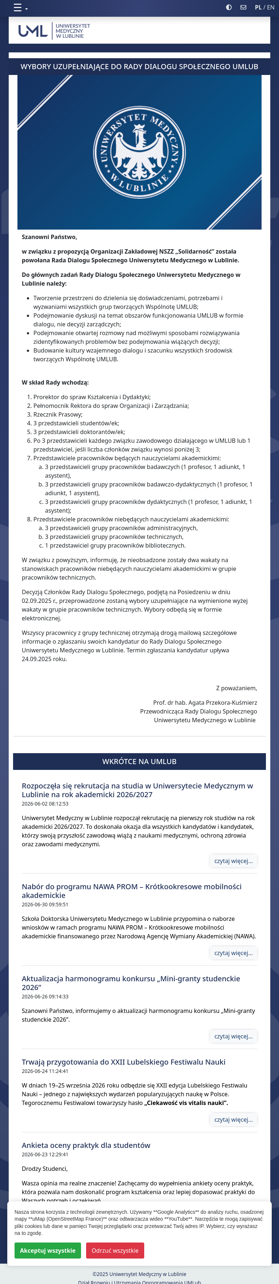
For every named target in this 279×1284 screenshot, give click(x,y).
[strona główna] (139, 30)
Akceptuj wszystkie (48, 1251)
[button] (117, 7)
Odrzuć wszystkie (115, 1251)
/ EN (265, 7)
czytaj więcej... (233, 861)
